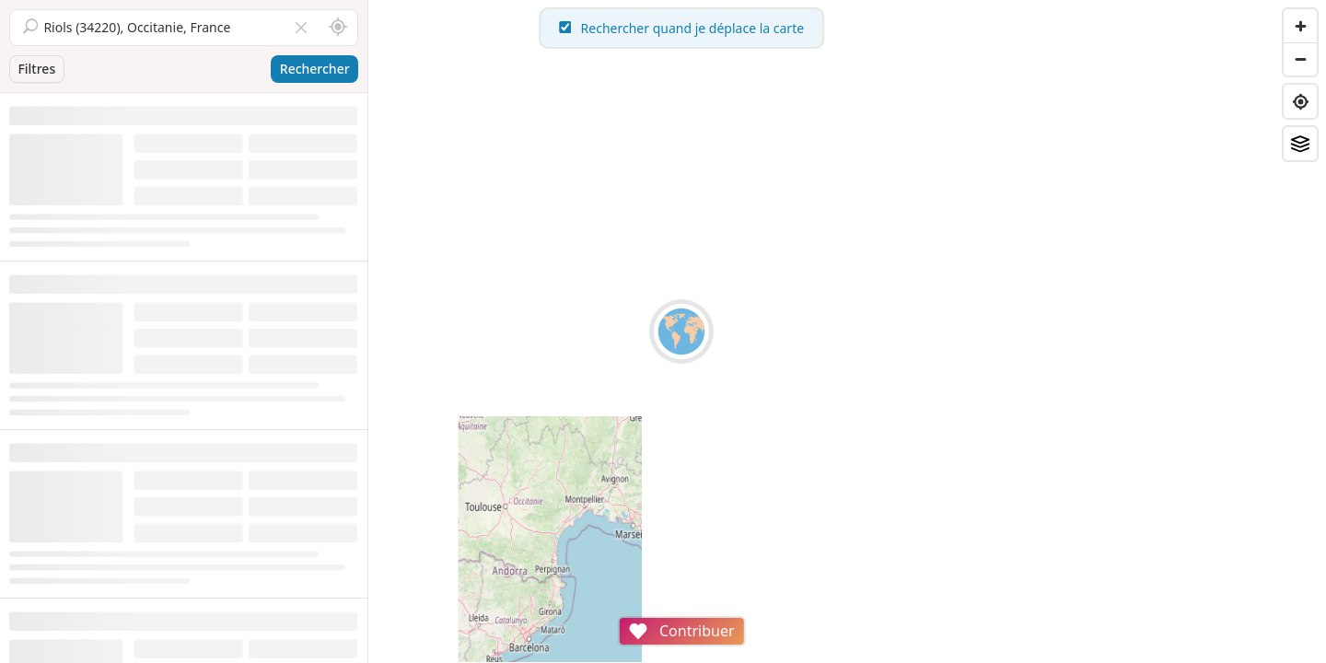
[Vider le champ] (301, 27)
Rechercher (315, 68)
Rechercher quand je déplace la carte (847, 28)
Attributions (496, 653)
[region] (847, 331)
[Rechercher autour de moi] (338, 27)
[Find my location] (1300, 101)
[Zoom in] (1300, 25)
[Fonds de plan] (1300, 143)
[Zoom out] (1300, 59)
